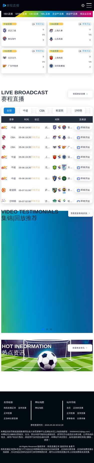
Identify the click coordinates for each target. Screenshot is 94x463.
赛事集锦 (71, 418)
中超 (25, 110)
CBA (42, 110)
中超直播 (8, 24)
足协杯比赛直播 (11, 418)
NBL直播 (45, 14)
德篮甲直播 (71, 14)
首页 (69, 408)
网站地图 (39, 408)
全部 (9, 110)
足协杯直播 (78, 408)
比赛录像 (81, 418)
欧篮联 (59, 110)
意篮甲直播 (58, 14)
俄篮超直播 (85, 14)
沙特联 (78, 110)
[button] (43, 329)
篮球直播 (22, 408)
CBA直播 (34, 14)
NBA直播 (8, 14)
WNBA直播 (21, 14)
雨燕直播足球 (10, 408)
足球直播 (8, 413)
